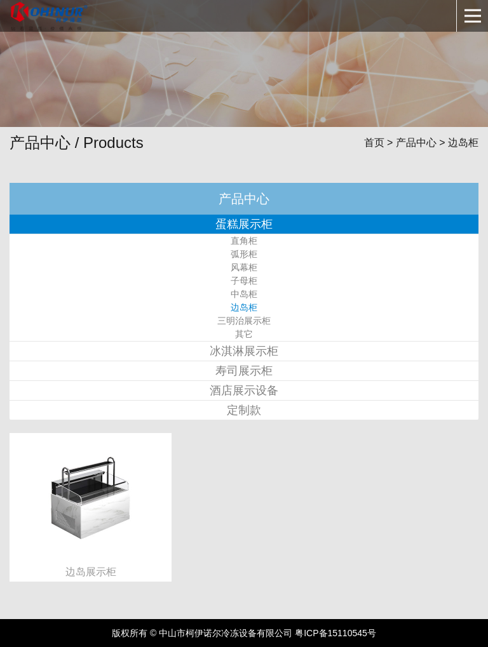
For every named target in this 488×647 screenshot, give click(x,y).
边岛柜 (244, 307)
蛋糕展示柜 (244, 224)
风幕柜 (244, 267)
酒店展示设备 (244, 390)
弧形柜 (244, 254)
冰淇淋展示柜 (244, 351)
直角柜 (244, 241)
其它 (244, 334)
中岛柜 (244, 294)
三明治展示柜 (244, 321)
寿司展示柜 (244, 370)
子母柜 (244, 281)
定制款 (244, 410)
